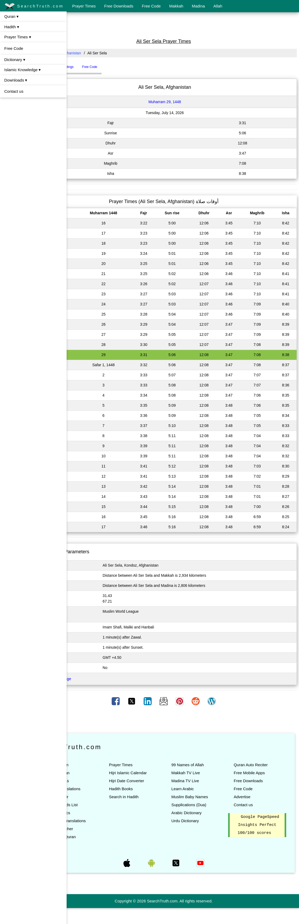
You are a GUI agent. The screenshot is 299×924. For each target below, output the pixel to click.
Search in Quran (99, 844)
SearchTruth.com (34, 6)
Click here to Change (92, 679)
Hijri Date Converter (155, 788)
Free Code (151, 6)
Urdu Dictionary (204, 820)
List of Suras (96, 780)
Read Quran (96, 764)
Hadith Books (149, 796)
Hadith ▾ (11, 27)
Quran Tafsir (96, 796)
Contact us (13, 91)
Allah (217, 6)
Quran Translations (102, 788)
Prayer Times (84, 6)
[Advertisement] (182, 24)
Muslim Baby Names (209, 796)
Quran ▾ (11, 16)
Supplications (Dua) (208, 804)
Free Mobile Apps (258, 772)
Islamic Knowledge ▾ (22, 69)
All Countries (81, 53)
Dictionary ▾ (14, 59)
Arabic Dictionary (206, 812)
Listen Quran (96, 772)
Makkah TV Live (205, 772)
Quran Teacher (98, 836)
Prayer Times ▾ (17, 37)
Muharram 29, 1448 (184, 102)
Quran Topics (96, 812)
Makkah (176, 6)
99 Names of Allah (207, 764)
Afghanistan (109, 53)
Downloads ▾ (15, 80)
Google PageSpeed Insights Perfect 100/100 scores (262, 833)
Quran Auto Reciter (260, 764)
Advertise (251, 796)
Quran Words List (100, 804)
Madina (198, 6)
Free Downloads (118, 6)
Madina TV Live (204, 780)
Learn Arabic (202, 788)
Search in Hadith (152, 804)
